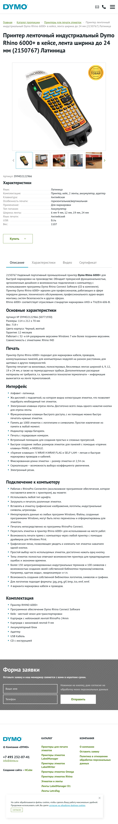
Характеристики (43, 262)
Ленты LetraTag (50, 791)
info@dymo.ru (10, 760)
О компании (87, 746)
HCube (28, 770)
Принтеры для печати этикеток (62, 22)
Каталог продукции (28, 22)
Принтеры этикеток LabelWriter (53, 765)
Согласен (17, 810)
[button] (104, 160)
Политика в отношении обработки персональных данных (95, 759)
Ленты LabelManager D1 (56, 786)
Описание (17, 262)
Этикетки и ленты (52, 781)
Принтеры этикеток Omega (57, 771)
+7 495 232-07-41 (16, 757)
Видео (67, 262)
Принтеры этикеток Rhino (57, 776)
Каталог (46, 738)
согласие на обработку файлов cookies (67, 805)
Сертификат (87, 262)
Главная (7, 22)
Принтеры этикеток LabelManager (53, 756)
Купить (18, 239)
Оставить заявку (89, 751)
